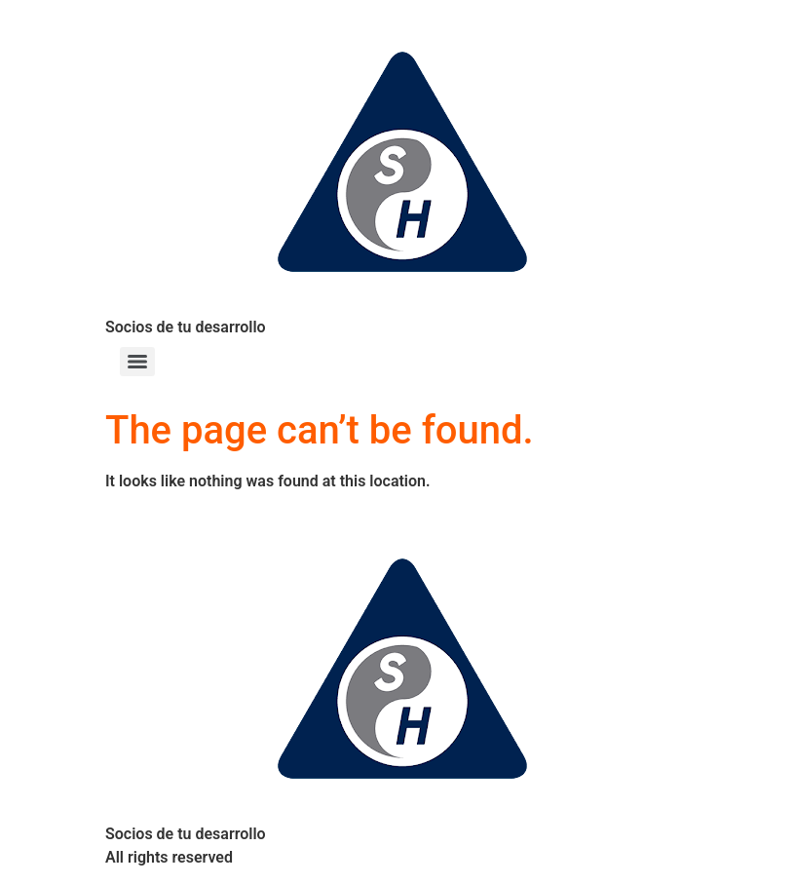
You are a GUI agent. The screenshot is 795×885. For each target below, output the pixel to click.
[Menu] (137, 361)
